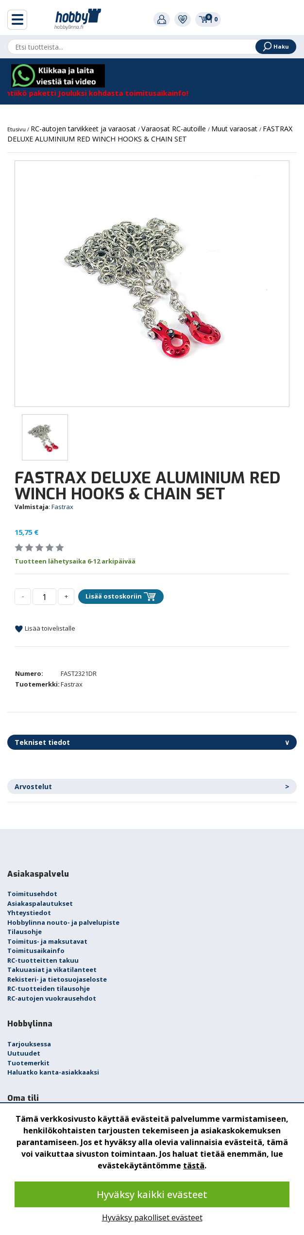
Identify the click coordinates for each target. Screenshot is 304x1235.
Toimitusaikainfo (36, 950)
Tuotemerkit (28, 1063)
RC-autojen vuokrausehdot (51, 998)
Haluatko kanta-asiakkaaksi (53, 1072)
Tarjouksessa (29, 1044)
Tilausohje (24, 931)
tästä (193, 1165)
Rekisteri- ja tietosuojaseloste (57, 979)
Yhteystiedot (29, 912)
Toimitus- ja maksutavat (47, 941)
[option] (152, 283)
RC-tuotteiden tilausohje (48, 988)
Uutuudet (23, 1053)
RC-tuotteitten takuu (43, 960)
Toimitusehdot (32, 893)
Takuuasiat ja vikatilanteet (52, 969)
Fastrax (62, 506)
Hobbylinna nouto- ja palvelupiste (63, 922)
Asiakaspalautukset (40, 903)
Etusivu (17, 129)
